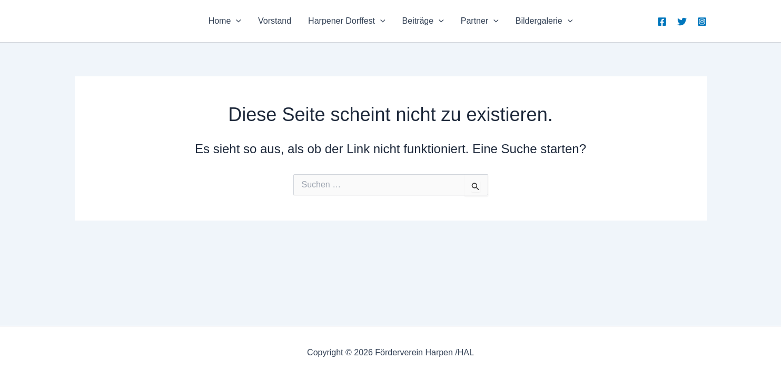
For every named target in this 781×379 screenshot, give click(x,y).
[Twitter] (682, 21)
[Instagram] (702, 21)
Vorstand (274, 20)
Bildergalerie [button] (544, 21)
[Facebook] (662, 21)
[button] (236, 21)
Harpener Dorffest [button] (346, 21)
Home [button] (225, 21)
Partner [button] (480, 21)
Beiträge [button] (423, 21)
